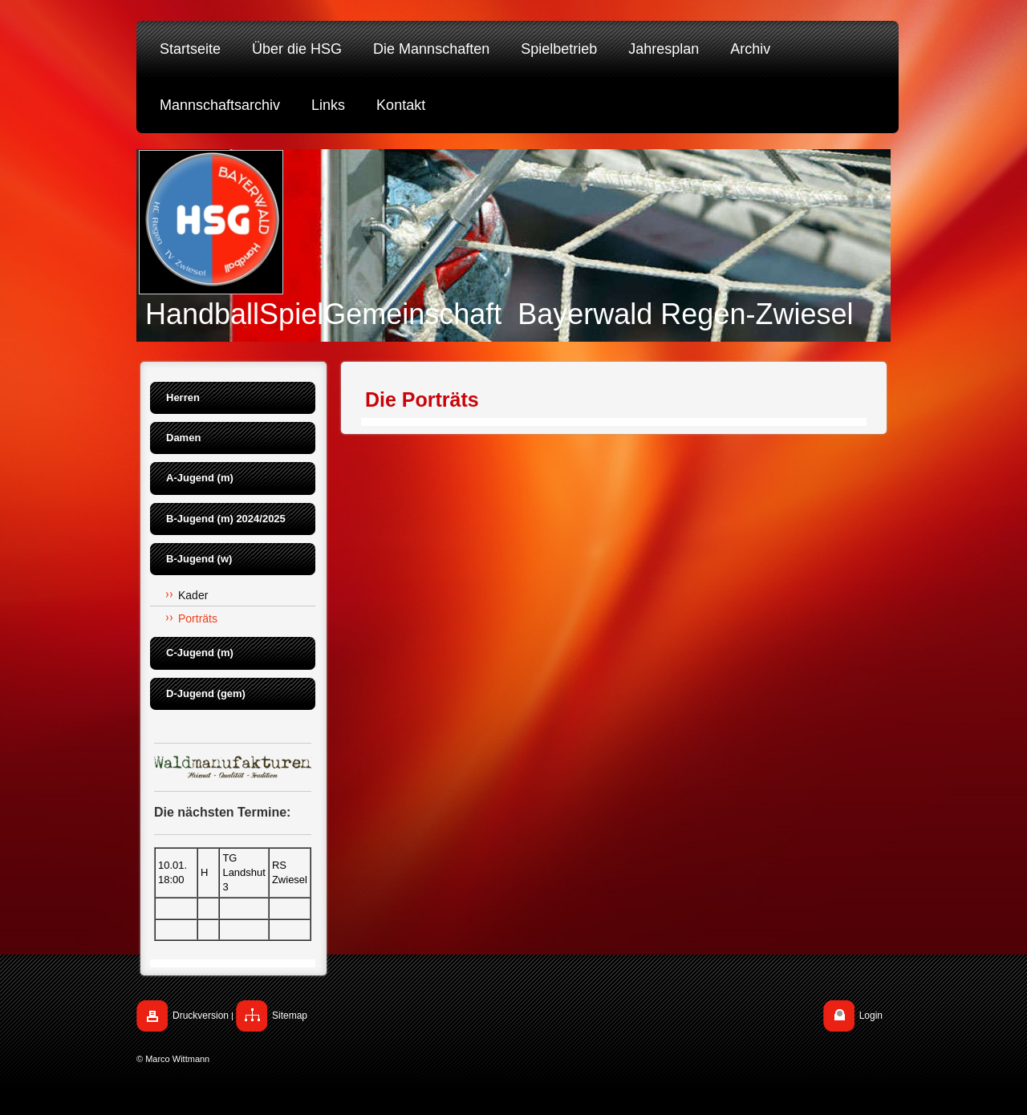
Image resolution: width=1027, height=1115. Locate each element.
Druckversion (201, 1015)
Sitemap (289, 1015)
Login (871, 1015)
